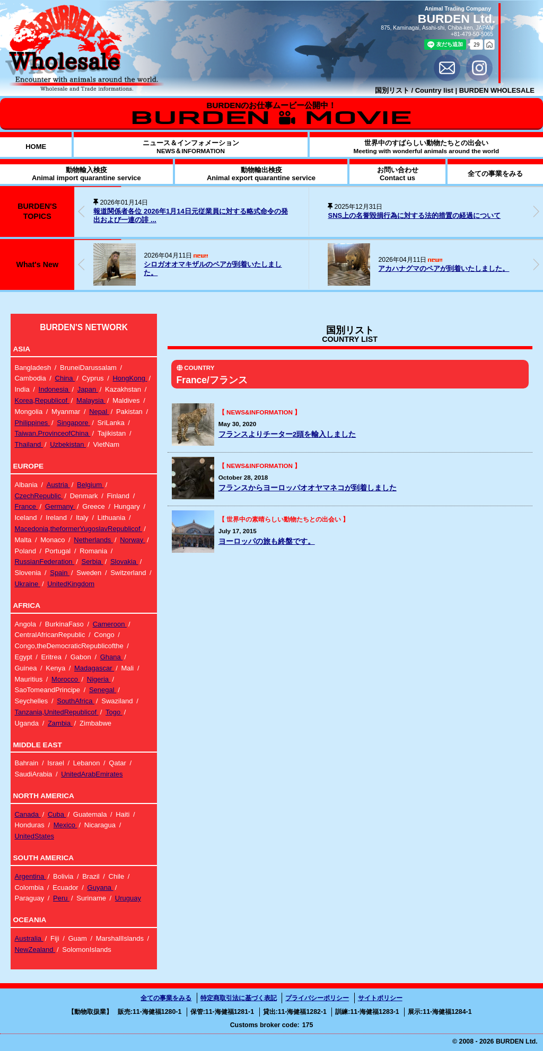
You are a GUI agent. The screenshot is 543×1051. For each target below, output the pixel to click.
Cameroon (110, 624)
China (65, 378)
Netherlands (93, 540)
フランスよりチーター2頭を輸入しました (287, 434)
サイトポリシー (380, 998)
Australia (28, 938)
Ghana (111, 657)
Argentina (30, 876)
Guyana (100, 887)
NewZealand (34, 949)
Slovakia (124, 562)
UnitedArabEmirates (91, 774)
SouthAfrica (75, 701)
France (26, 506)
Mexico (65, 825)
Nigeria (99, 679)
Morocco (65, 679)
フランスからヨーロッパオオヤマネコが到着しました (307, 488)
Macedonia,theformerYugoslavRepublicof (78, 529)
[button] (536, 211)
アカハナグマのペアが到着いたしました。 (443, 268)
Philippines (32, 423)
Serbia (92, 562)
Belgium (90, 485)
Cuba (57, 814)
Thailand (28, 444)
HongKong (129, 378)
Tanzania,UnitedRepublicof (56, 712)
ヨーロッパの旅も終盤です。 (266, 541)
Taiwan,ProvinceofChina (52, 433)
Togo (114, 712)
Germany (60, 506)
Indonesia (55, 389)
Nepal (99, 412)
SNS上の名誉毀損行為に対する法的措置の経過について (414, 215)
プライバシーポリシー (317, 998)
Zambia (60, 723)
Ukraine (27, 584)
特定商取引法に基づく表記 (238, 998)
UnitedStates (34, 836)
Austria (58, 485)
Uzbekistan (68, 444)
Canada (27, 814)
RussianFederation (44, 562)
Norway (132, 540)
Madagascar (94, 668)
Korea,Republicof (41, 400)
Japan (87, 389)
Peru (61, 898)
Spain (59, 573)
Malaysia (91, 400)
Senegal (102, 690)
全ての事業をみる (166, 998)
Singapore (73, 423)
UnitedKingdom (70, 584)
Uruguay (128, 898)
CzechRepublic (38, 496)
